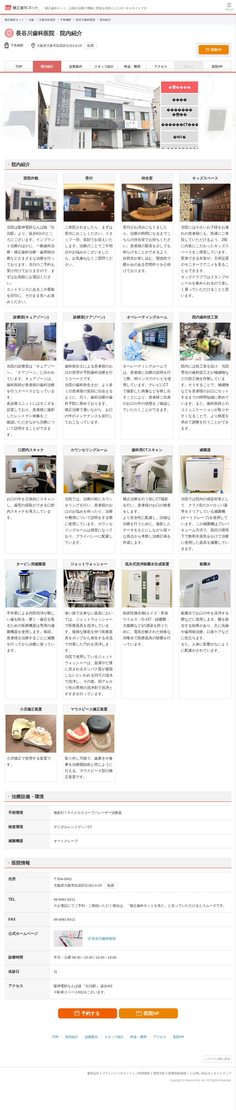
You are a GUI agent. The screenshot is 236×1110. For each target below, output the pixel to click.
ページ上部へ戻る (219, 1059)
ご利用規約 (142, 1073)
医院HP (178, 1037)
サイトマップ (222, 1073)
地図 (90, 45)
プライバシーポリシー (117, 1073)
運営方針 (159, 1073)
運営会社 (93, 1073)
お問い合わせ (201, 1073)
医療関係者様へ (178, 1073)
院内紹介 (71, 1037)
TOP (55, 1037)
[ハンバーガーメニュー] (229, 6)
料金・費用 (138, 1037)
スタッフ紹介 (114, 1037)
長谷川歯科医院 (104, 938)
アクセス (159, 1037)
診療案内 (91, 1037)
